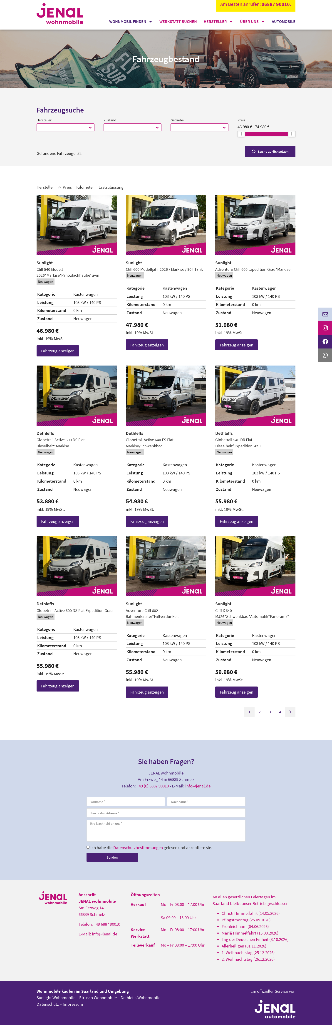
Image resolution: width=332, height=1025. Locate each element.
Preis (241, 120)
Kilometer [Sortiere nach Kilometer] (85, 187)
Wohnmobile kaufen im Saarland (68, 991)
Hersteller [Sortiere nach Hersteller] (45, 187)
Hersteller (218, 21)
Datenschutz (48, 1004)
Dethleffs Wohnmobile (140, 997)
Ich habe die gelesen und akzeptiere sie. (151, 847)
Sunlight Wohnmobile (56, 997)
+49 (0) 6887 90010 (153, 786)
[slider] (241, 134)
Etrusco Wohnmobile (98, 997)
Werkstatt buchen (178, 21)
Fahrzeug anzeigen (57, 350)
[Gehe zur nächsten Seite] (290, 712)
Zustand (110, 120)
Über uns (252, 21)
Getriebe (177, 120)
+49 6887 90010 (107, 924)
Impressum (73, 1004)
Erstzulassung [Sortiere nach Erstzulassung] (111, 187)
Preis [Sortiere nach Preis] (67, 187)
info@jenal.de (198, 786)
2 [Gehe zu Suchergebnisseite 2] (260, 711)
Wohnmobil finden (131, 21)
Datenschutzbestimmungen (138, 847)
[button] (90, 127)
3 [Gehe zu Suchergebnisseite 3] (270, 711)
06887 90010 (276, 4)
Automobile (283, 21)
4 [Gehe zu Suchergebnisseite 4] (280, 711)
